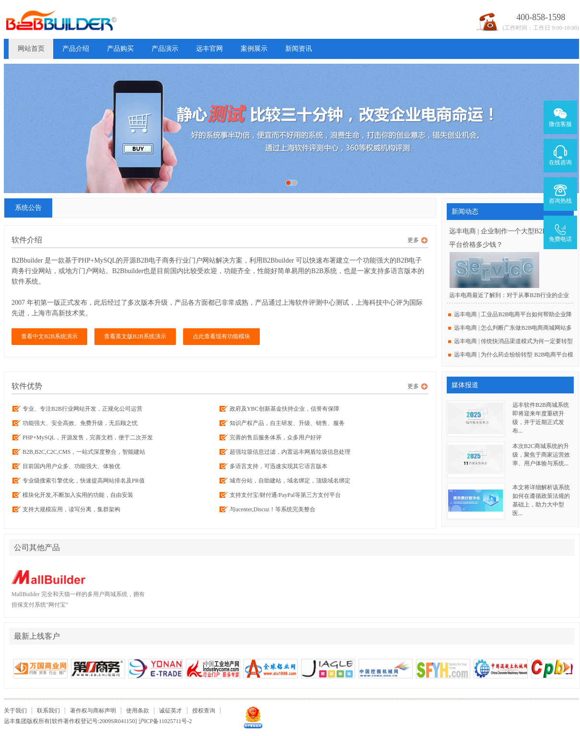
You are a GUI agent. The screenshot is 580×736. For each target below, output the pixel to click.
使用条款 (137, 710)
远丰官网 (209, 48)
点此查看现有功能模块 (221, 336)
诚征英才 (170, 710)
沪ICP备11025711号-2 (165, 721)
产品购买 (120, 48)
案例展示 (254, 48)
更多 (413, 240)
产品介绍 (75, 48)
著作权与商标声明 (93, 710)
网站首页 (31, 48)
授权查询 (203, 710)
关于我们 (15, 710)
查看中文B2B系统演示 (49, 336)
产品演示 (164, 48)
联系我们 (48, 710)
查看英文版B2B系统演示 (135, 336)
